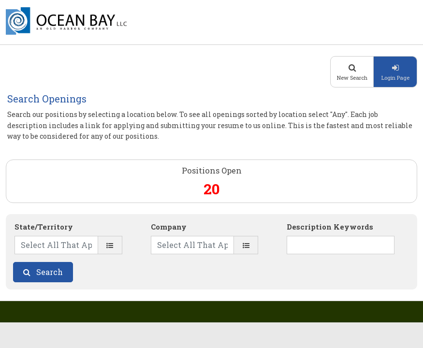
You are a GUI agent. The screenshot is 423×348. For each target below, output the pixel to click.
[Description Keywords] (340, 245)
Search (49, 272)
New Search (352, 77)
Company (169, 227)
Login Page (395, 77)
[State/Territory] (110, 245)
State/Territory (44, 227)
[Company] (245, 245)
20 (212, 188)
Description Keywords (330, 227)
